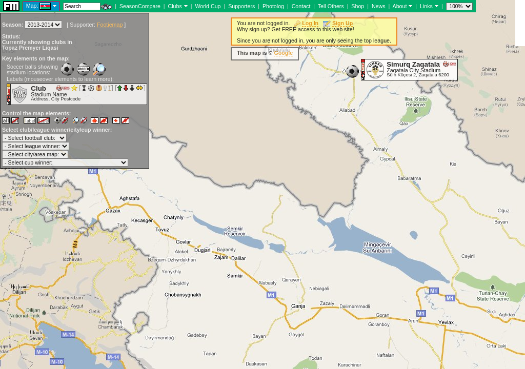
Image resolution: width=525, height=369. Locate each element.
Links (426, 6)
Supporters (241, 6)
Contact (301, 6)
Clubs (175, 6)
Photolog (273, 6)
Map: (32, 6)
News (379, 6)
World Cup (207, 6)
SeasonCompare (139, 6)
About (400, 6)
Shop (357, 6)
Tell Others (331, 6)
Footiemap (110, 25)
